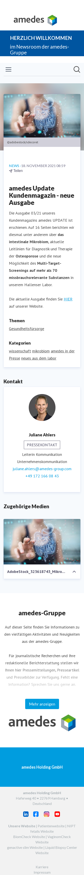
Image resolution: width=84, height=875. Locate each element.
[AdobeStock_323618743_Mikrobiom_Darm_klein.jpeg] (42, 541)
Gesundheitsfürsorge (26, 328)
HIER (68, 299)
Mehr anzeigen (42, 703)
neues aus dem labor (38, 358)
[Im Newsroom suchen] (76, 69)
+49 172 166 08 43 (42, 475)
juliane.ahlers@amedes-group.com (42, 468)
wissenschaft (20, 351)
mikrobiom (41, 351)
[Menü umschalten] (8, 69)
